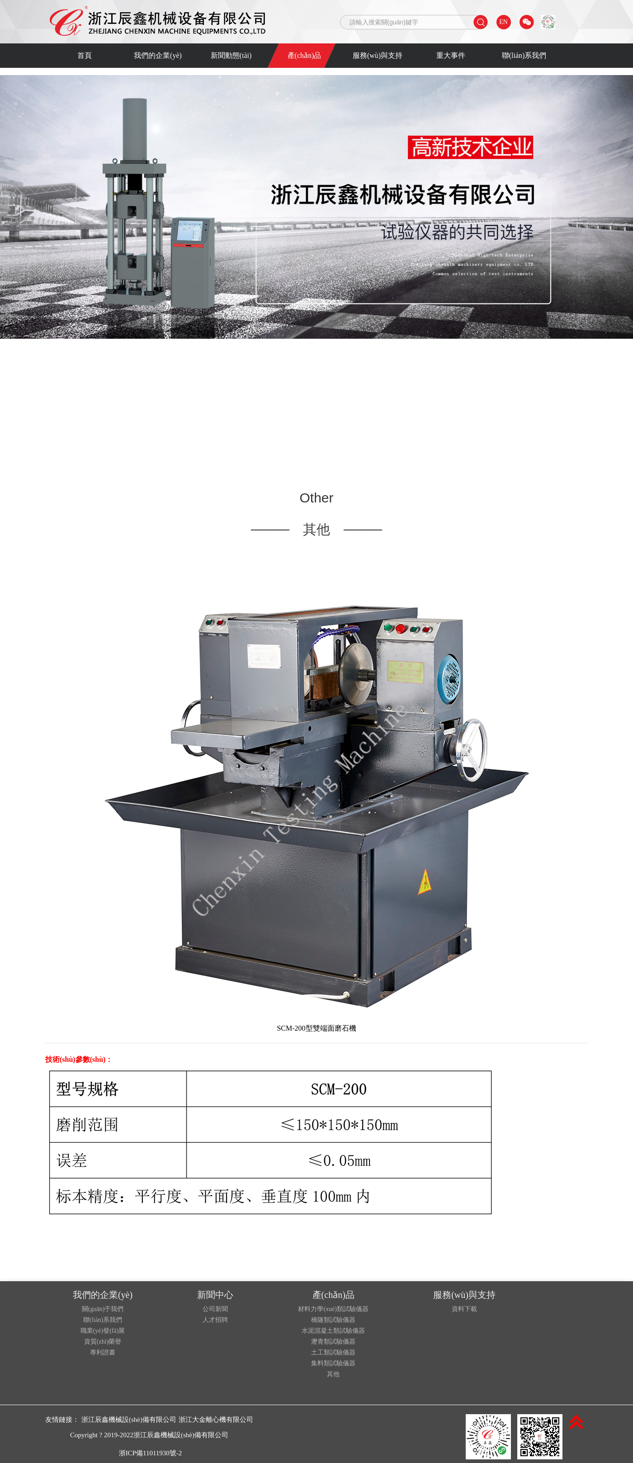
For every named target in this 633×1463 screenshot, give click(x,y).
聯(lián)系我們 (524, 55)
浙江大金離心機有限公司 (216, 1419)
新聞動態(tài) (231, 55)
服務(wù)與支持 (377, 55)
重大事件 (450, 55)
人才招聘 (215, 1320)
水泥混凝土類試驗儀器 (333, 1331)
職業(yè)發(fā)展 (102, 1331)
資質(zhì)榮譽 (102, 1342)
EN (503, 22)
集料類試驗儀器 (333, 1363)
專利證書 (102, 1352)
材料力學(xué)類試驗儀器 (333, 1309)
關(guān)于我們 (103, 1309)
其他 (333, 1374)
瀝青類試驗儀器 (333, 1342)
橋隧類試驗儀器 (333, 1320)
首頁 (84, 55)
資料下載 (464, 1309)
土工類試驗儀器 (333, 1352)
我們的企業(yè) (158, 55)
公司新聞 (215, 1309)
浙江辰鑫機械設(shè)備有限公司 (128, 1419)
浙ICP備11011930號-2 (150, 1453)
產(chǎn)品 (304, 55)
